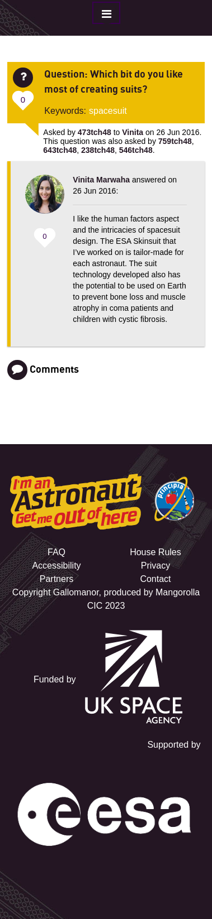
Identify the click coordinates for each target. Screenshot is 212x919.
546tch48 (136, 150)
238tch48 (98, 150)
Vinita (132, 132)
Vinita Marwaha (101, 179)
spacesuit (108, 111)
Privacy (155, 565)
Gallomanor (76, 592)
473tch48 (94, 132)
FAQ (56, 552)
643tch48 (60, 150)
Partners (56, 579)
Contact (155, 579)
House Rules (155, 552)
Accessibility (56, 565)
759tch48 (175, 141)
